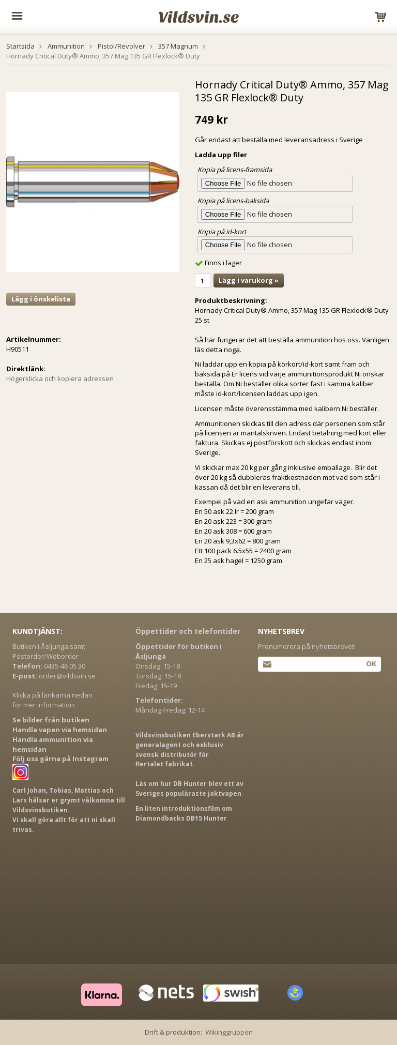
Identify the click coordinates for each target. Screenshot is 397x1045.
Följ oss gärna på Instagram (60, 758)
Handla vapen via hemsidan (59, 729)
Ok (371, 663)
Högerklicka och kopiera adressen (60, 378)
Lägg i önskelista (40, 299)
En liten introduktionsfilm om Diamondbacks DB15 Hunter (183, 813)
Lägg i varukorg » (249, 280)
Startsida (20, 46)
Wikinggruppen (229, 1032)
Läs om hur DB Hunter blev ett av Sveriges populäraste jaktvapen (189, 788)
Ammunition (66, 46)
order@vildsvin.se (67, 675)
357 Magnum (178, 46)
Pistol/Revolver (121, 46)
